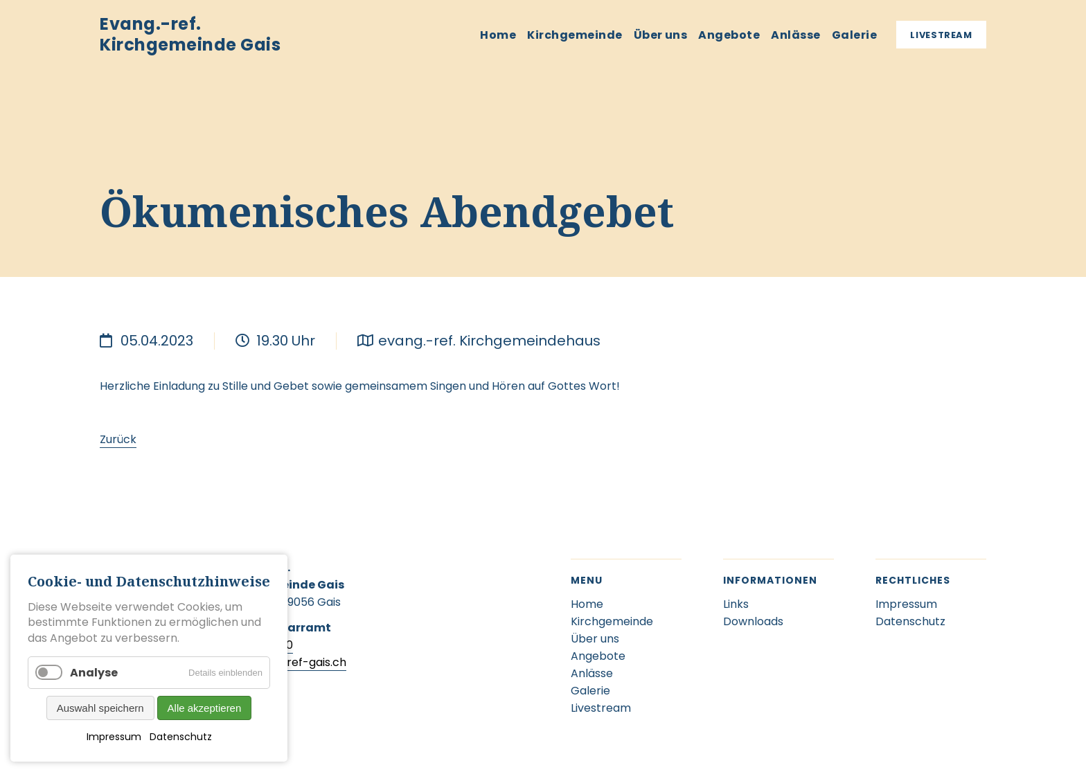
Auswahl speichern (100, 708)
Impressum (114, 737)
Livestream (941, 35)
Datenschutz (181, 737)
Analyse (94, 673)
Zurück (118, 439)
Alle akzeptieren (205, 708)
